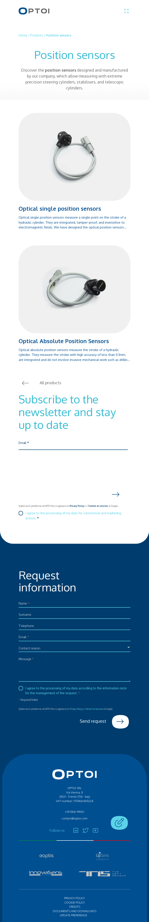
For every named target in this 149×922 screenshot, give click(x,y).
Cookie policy (74, 902)
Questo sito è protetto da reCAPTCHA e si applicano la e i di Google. (68, 506)
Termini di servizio (97, 506)
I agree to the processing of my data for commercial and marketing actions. (73, 515)
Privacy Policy (76, 506)
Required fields (28, 699)
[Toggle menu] (126, 11)
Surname (25, 614)
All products (40, 383)
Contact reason (30, 648)
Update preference (73, 915)
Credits (74, 907)
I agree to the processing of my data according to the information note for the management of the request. (76, 690)
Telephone (27, 626)
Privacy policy (74, 898)
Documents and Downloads (74, 911)
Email (24, 443)
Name (24, 603)
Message (26, 659)
